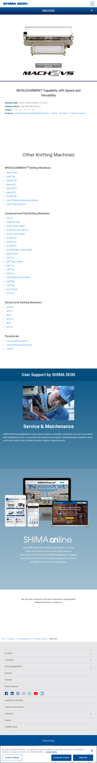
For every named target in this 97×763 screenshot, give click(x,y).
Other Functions (78, 113)
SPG (8, 323)
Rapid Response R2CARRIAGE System (32, 113)
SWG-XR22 (12, 172)
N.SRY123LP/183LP (15, 234)
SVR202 (10, 285)
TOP (3, 639)
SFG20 (9, 307)
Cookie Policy (48, 746)
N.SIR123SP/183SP (15, 226)
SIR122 (10, 265)
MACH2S (11, 192)
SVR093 (10, 281)
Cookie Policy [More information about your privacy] (51, 755)
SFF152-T (10, 293)
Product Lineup (40, 639)
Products (11, 639)
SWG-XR (10, 176)
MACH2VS (11, 188)
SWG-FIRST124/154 (16, 204)
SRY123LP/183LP (14, 261)
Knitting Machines (24, 639)
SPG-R (9, 319)
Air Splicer (64, 113)
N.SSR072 (11, 246)
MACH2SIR (12, 254)
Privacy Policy (48, 741)
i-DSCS (54, 113)
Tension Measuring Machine (19, 345)
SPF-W (9, 327)
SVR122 (10, 269)
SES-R (9, 218)
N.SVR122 (11, 238)
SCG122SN (12, 289)
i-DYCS (10, 349)
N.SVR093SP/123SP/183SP (19, 250)
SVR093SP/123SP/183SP (18, 277)
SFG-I (9, 311)
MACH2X (11, 184)
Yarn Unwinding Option (17, 341)
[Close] (91, 753)
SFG (8, 315)
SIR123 (10, 258)
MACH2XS (11, 180)
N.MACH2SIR (12, 222)
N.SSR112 (11, 242)
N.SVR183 (11, 196)
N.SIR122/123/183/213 (17, 230)
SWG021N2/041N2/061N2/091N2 (22, 200)
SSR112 (10, 273)
